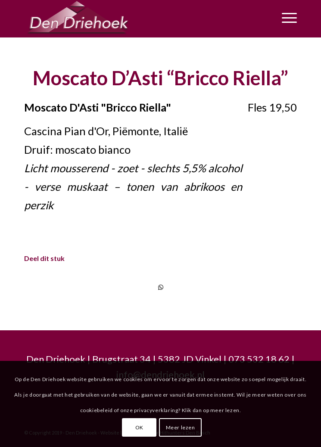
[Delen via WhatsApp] (160, 287)
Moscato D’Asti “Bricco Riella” (160, 78)
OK (139, 427)
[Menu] (285, 17)
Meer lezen (180, 427)
